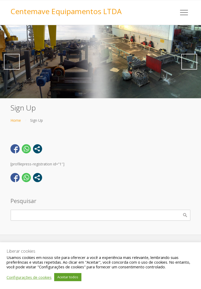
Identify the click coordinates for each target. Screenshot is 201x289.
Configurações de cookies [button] (29, 277)
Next (189, 62)
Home (15, 120)
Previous (12, 62)
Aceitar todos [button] (67, 277)
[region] (100, 61)
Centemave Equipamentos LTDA (66, 11)
